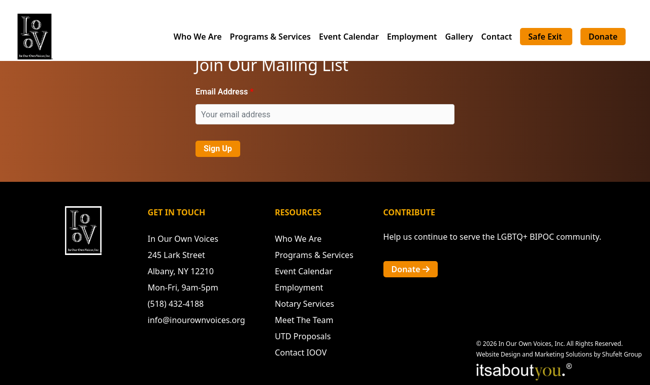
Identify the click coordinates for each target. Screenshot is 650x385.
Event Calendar (349, 36)
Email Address (222, 92)
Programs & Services (270, 36)
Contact (496, 36)
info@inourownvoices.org (196, 320)
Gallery (459, 36)
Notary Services (304, 303)
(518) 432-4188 (176, 303)
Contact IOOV (301, 352)
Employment (412, 36)
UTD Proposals (303, 336)
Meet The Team (304, 320)
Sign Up (218, 148)
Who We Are (198, 36)
